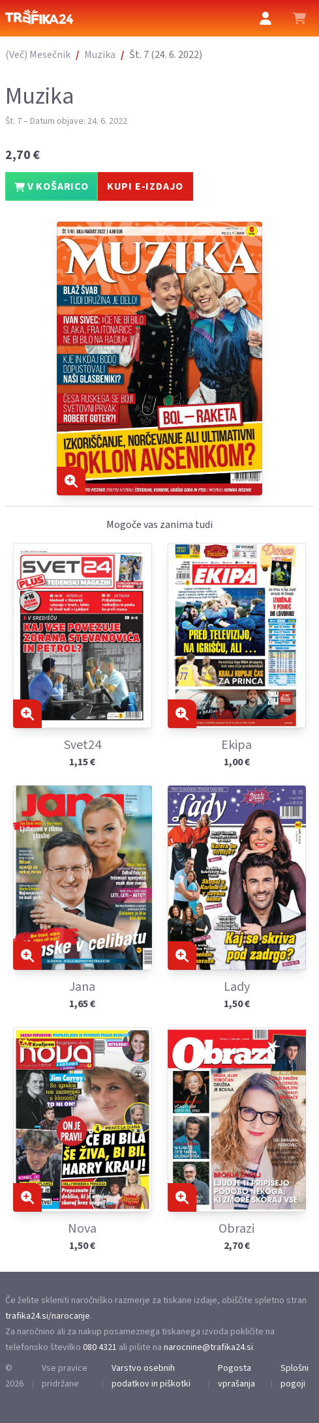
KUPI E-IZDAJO (145, 186)
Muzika (99, 55)
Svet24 (82, 745)
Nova (82, 1229)
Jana (82, 987)
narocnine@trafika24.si (208, 1347)
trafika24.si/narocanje (47, 1316)
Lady (237, 987)
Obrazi (236, 1229)
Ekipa (236, 745)
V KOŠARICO (51, 186)
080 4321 (100, 1347)
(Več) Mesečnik (37, 55)
